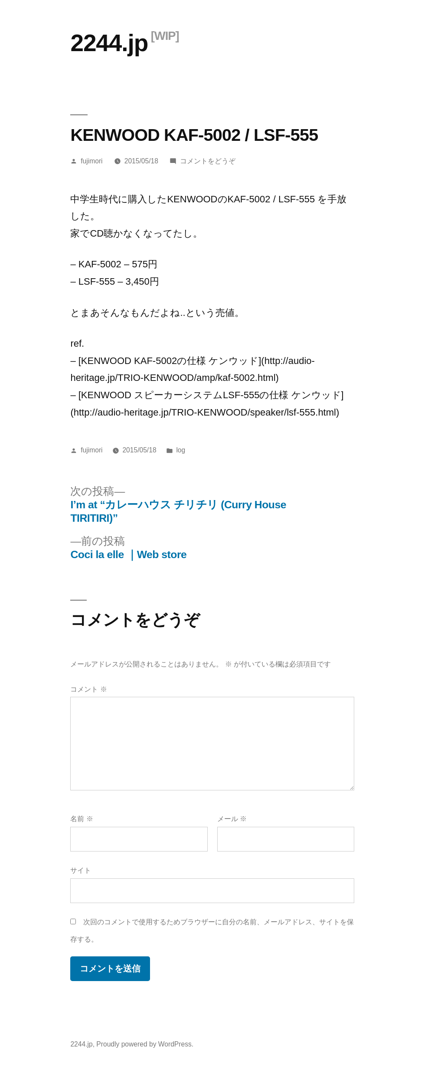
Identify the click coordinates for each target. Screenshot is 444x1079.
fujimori (91, 161)
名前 (81, 818)
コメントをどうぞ (207, 161)
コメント (88, 689)
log (180, 450)
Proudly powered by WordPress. (144, 1044)
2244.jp (109, 42)
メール (232, 818)
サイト (80, 870)
